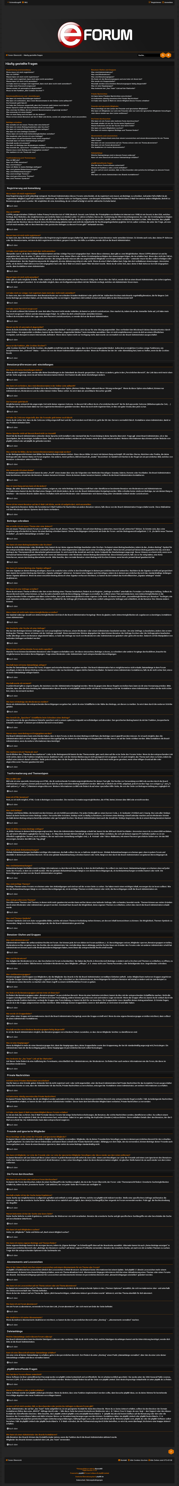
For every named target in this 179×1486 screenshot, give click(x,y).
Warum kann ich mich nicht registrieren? (22, 77)
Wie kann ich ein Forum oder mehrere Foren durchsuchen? (115, 121)
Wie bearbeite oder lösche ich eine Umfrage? (24, 136)
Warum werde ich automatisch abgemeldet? (24, 88)
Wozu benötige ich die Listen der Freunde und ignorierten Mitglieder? (119, 109)
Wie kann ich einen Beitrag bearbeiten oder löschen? (27, 127)
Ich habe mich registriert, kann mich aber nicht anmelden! (29, 79)
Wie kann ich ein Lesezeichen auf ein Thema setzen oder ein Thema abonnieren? (124, 143)
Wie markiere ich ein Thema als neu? (21, 152)
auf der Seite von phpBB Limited (101, 1380)
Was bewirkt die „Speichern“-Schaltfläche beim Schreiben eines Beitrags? (36, 148)
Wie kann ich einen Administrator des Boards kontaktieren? (115, 175)
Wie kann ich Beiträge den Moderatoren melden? (26, 145)
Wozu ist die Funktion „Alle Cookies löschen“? (25, 91)
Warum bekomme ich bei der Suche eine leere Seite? (112, 126)
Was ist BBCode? (13, 160)
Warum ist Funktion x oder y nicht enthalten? (109, 168)
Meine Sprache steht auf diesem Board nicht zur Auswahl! (30, 108)
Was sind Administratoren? (102, 72)
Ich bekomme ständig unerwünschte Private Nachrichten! (114, 99)
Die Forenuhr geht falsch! (16, 103)
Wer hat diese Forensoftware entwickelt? (107, 165)
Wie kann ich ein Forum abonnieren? (106, 145)
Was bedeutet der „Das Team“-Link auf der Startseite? (113, 88)
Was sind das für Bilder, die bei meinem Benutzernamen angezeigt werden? (37, 110)
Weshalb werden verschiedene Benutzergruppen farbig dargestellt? (119, 84)
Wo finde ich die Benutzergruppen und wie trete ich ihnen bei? (116, 79)
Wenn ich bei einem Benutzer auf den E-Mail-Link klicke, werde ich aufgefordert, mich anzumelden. (46, 117)
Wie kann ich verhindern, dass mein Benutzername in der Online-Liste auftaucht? (39, 101)
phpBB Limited (12, 441)
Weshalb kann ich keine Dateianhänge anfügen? (25, 141)
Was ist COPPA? (12, 75)
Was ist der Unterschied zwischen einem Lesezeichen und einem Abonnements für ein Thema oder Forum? (130, 139)
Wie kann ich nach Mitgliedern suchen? (107, 128)
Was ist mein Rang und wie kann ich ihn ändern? (25, 114)
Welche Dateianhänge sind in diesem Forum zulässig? (113, 155)
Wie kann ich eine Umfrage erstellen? (21, 132)
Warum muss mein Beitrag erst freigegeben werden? (27, 150)
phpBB (81, 1473)
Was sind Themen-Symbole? (18, 179)
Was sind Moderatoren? (100, 75)
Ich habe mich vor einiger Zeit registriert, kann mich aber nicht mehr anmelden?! (38, 84)
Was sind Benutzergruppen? (102, 77)
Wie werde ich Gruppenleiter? (103, 81)
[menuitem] (24, 2)
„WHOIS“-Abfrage (40, 1411)
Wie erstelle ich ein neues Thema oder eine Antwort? (27, 125)
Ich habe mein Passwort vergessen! (21, 86)
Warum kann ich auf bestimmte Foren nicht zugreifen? (28, 139)
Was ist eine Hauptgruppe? (102, 86)
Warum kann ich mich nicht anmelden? (22, 81)
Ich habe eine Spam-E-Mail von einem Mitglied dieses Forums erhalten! (120, 101)
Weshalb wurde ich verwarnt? (18, 143)
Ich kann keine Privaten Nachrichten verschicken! (111, 96)
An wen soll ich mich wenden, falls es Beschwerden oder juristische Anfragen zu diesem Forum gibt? (130, 171)
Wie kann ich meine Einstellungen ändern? (23, 99)
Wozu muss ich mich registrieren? (20, 72)
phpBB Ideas (129, 1393)
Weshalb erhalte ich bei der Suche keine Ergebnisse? (113, 123)
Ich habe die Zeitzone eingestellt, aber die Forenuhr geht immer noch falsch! (37, 105)
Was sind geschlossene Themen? (20, 176)
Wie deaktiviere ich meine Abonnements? (108, 147)
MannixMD (99, 1469)
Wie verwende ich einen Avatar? (19, 112)
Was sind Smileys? (14, 165)
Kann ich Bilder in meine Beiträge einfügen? (24, 167)
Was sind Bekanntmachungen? (18, 172)
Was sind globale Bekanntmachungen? (22, 169)
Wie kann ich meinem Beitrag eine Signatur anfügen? (27, 129)
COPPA (148, 254)
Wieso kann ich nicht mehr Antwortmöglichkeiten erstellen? (30, 134)
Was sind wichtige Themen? (17, 174)
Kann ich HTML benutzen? (17, 162)
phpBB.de (31, 441)
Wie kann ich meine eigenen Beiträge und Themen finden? (115, 130)
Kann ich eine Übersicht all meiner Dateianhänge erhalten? (115, 157)
